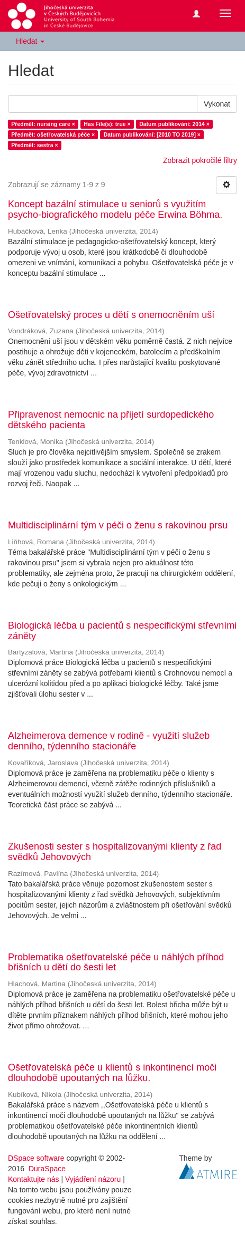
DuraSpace (47, 1168)
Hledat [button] (30, 41)
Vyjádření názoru (93, 1179)
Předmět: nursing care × (43, 124)
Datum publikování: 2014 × (174, 124)
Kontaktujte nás (33, 1179)
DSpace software (36, 1158)
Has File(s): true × (107, 124)
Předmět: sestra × (34, 145)
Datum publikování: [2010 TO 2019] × (152, 134)
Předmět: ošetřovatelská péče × (53, 134)
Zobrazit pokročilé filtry (200, 160)
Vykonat (217, 104)
